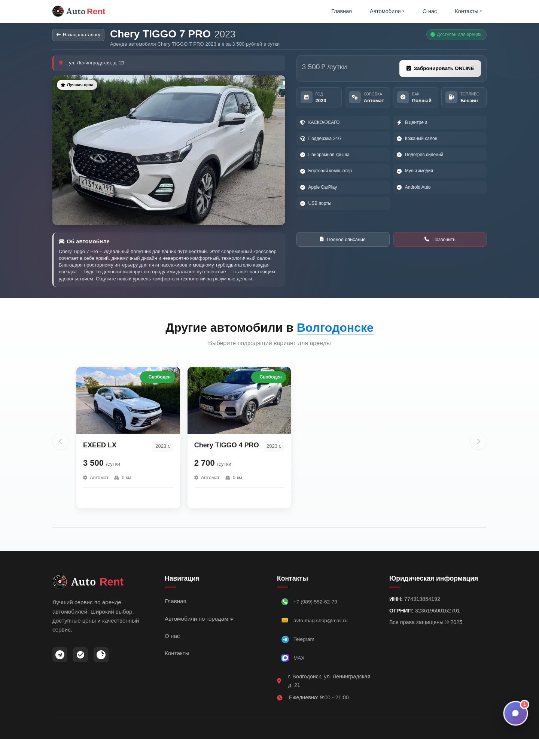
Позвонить (440, 241)
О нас (430, 12)
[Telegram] (59, 657)
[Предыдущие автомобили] (60, 443)
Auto (81, 12)
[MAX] (80, 657)
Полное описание (343, 242)
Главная (342, 12)
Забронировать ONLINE (438, 71)
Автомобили (388, 12)
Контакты (468, 12)
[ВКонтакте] (101, 657)
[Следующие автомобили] (478, 443)
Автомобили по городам (199, 620)
